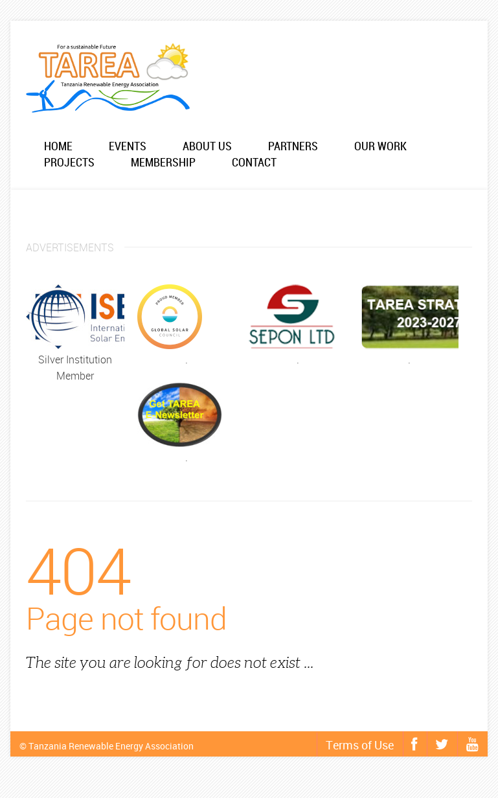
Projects (69, 163)
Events (127, 147)
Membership (163, 163)
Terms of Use (360, 745)
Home (58, 147)
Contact (254, 163)
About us (207, 147)
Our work (380, 147)
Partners (293, 147)
